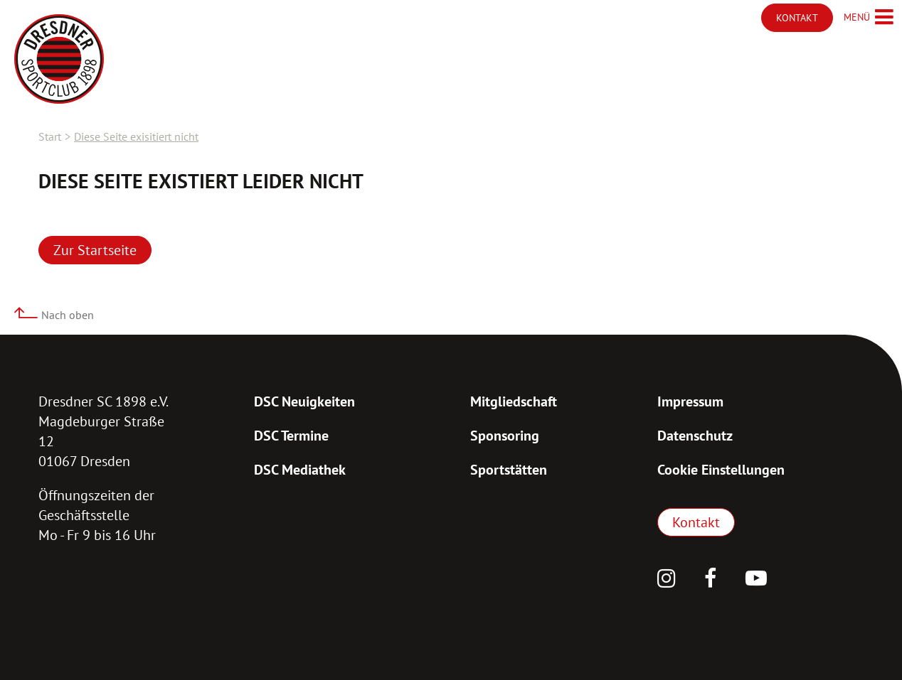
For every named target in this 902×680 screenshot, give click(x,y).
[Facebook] (710, 580)
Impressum (690, 401)
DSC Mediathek (300, 469)
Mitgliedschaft (513, 401)
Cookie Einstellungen (721, 469)
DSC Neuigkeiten (304, 401)
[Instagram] (666, 580)
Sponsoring (504, 435)
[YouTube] (756, 580)
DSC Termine (291, 435)
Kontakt (696, 522)
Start (49, 136)
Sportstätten (508, 469)
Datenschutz (695, 435)
